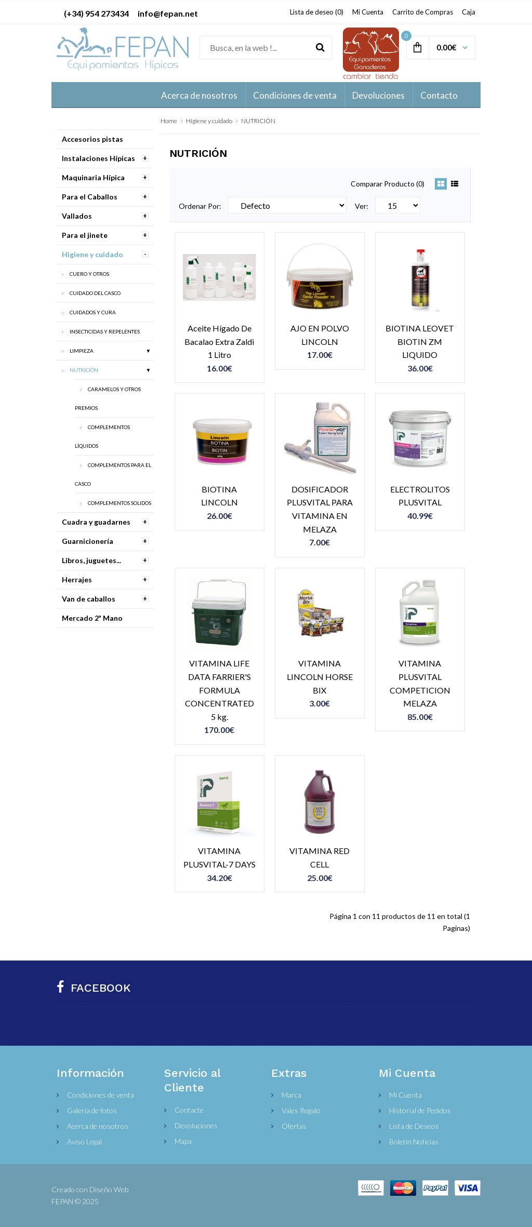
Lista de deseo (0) (316, 12)
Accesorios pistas (92, 139)
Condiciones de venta (100, 1094)
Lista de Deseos (414, 1126)
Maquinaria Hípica (93, 177)
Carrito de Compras (422, 12)
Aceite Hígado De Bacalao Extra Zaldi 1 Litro (219, 341)
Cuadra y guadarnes (96, 521)
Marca (291, 1094)
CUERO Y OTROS (89, 274)
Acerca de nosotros (97, 1126)
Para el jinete (85, 235)
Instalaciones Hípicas (98, 158)
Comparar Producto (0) (387, 183)
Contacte (189, 1109)
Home (169, 121)
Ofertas (294, 1126)
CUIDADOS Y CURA (93, 312)
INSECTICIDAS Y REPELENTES (105, 331)
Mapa (183, 1141)
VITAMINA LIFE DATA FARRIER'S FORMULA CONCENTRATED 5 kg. (219, 689)
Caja (468, 12)
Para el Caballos (89, 196)
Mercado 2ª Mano (92, 618)
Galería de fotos (92, 1110)
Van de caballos (88, 598)
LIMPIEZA (82, 351)
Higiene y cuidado (209, 121)
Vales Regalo (301, 1110)
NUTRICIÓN (258, 121)
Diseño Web (108, 1189)
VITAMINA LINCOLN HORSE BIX (320, 676)
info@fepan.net (168, 13)
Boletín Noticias (413, 1141)
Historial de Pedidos (420, 1110)
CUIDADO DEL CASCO (95, 293)
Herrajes (77, 579)
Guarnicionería (87, 541)
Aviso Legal (84, 1141)
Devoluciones (196, 1125)
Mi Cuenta (367, 12)
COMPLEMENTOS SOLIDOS (119, 503)
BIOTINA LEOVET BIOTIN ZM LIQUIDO (419, 341)
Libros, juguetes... (91, 560)
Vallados (77, 215)
